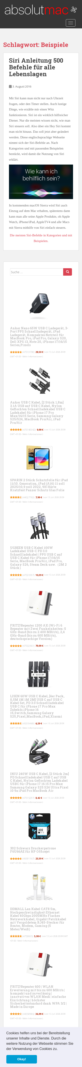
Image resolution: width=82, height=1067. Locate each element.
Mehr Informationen (32, 356)
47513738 (28, 352)
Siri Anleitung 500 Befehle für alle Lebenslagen (36, 67)
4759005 (27, 936)
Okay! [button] (21, 1059)
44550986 (28, 1013)
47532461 (28, 645)
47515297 (28, 797)
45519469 (28, 723)
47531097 (28, 575)
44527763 (28, 497)
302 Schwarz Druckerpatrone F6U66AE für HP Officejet (33, 850)
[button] (59, 1049)
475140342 (29, 429)
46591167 (28, 858)
